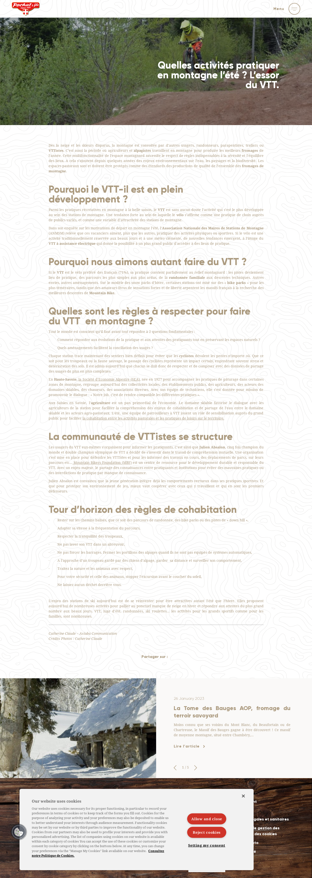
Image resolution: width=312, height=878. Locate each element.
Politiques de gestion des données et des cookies (256, 831)
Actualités (241, 792)
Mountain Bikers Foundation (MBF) (101, 462)
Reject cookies (207, 832)
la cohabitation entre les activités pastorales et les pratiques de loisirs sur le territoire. (153, 418)
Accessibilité (244, 851)
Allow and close (206, 819)
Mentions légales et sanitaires (260, 819)
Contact (240, 810)
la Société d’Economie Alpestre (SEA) (109, 379)
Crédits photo (245, 842)
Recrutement (244, 801)
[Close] (243, 796)
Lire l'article (187, 746)
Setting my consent (206, 845)
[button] (175, 768)
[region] (137, 829)
